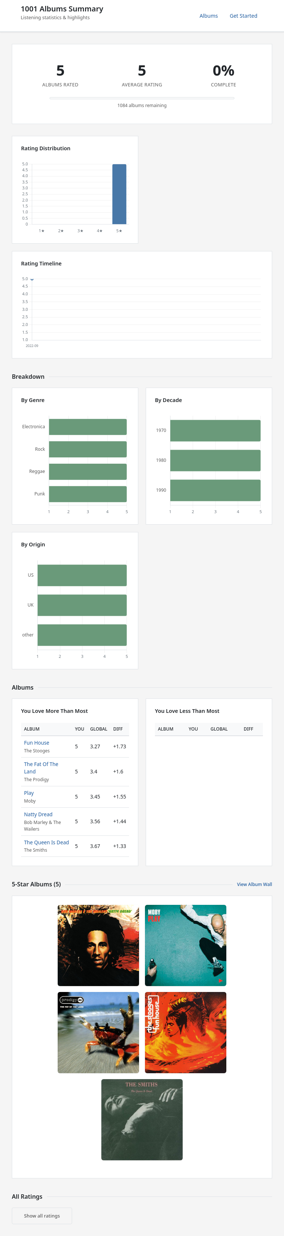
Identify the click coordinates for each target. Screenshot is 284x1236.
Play (29, 792)
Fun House (36, 742)
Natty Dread (38, 814)
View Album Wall (254, 884)
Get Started (243, 15)
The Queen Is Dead (46, 842)
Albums (209, 15)
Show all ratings (42, 1215)
